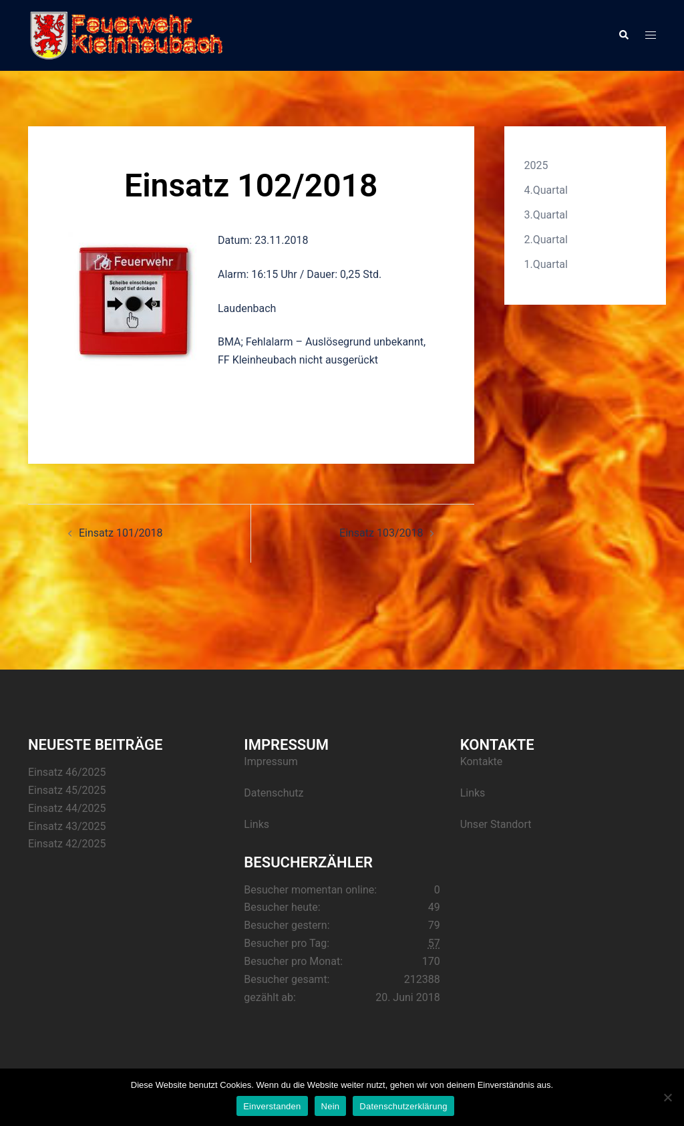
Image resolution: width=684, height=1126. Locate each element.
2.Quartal (546, 239)
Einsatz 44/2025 (67, 808)
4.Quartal (546, 190)
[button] (623, 35)
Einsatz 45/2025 (67, 790)
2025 (536, 165)
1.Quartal (546, 264)
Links (256, 824)
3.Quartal (546, 214)
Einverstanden (272, 1106)
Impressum (271, 761)
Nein (330, 1106)
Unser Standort (496, 824)
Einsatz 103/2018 (381, 533)
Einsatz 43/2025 (67, 826)
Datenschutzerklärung (403, 1106)
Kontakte (481, 761)
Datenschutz (273, 793)
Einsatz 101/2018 (120, 533)
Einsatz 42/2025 (67, 843)
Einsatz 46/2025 (67, 772)
